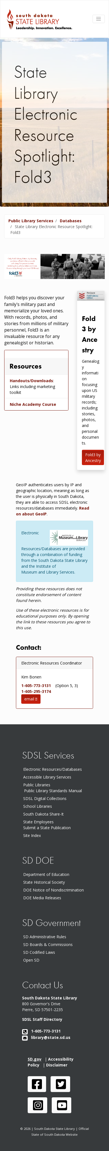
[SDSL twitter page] (60, 1084)
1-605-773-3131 (37, 685)
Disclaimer (58, 1065)
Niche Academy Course (33, 404)
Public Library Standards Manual (53, 790)
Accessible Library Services (47, 777)
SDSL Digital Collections (45, 798)
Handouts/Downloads (31, 380)
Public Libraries (36, 784)
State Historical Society (45, 882)
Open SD (32, 960)
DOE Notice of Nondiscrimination (54, 890)
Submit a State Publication (47, 827)
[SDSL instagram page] (37, 1105)
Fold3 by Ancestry (93, 457)
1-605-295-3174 (37, 691)
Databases (71, 220)
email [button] (30, 699)
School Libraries (37, 806)
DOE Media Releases (43, 897)
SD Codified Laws (40, 952)
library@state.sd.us (46, 1037)
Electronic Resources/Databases (52, 769)
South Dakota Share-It (44, 814)
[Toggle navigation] (99, 19)
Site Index (32, 835)
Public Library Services (30, 220)
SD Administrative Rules (45, 936)
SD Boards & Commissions (49, 944)
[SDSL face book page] (37, 1084)
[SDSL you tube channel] (61, 1105)
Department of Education (47, 874)
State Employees (38, 821)
